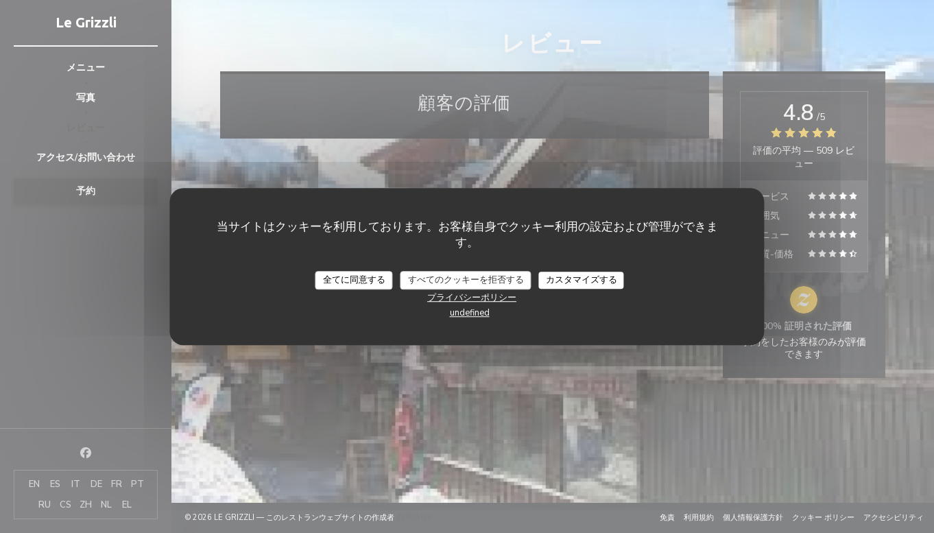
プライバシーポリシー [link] (471, 298)
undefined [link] (470, 313)
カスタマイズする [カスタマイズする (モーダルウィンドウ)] (581, 280)
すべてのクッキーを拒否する (466, 280)
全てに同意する (354, 280)
